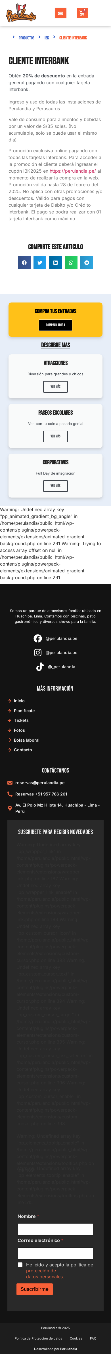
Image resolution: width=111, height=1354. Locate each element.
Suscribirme (35, 1289)
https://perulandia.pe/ (73, 171)
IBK (47, 38)
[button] (24, 262)
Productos (26, 38)
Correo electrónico (40, 1240)
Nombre (28, 1216)
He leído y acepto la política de (59, 1270)
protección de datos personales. (45, 1273)
